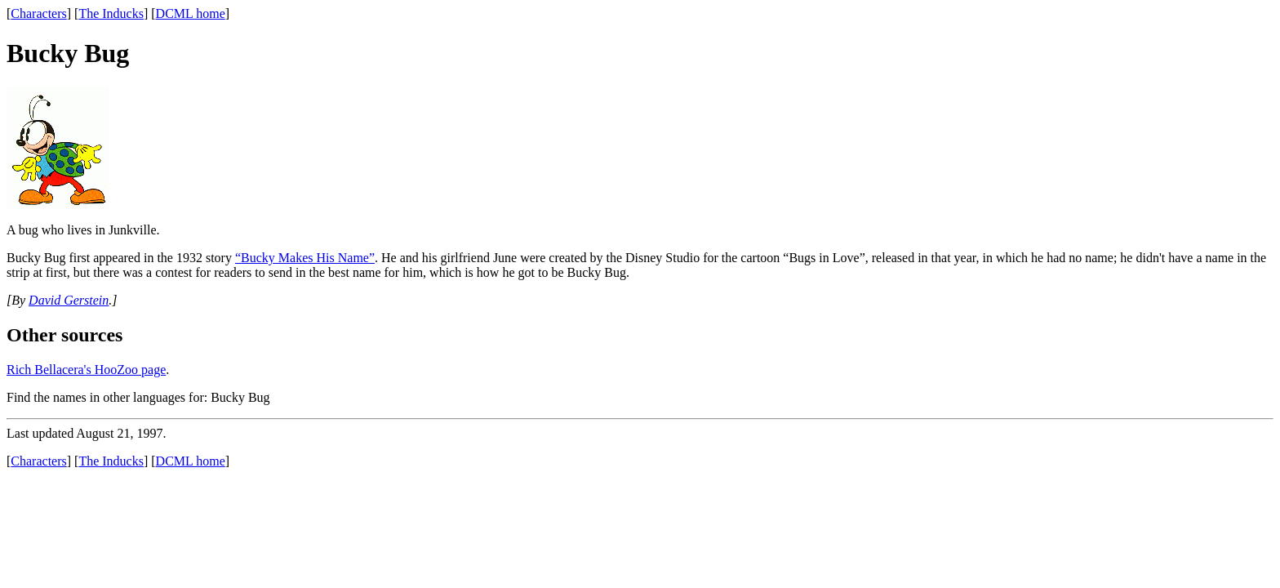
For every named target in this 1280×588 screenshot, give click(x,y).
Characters (38, 13)
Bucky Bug (240, 397)
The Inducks (111, 13)
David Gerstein (69, 300)
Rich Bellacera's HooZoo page (86, 369)
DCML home (190, 13)
